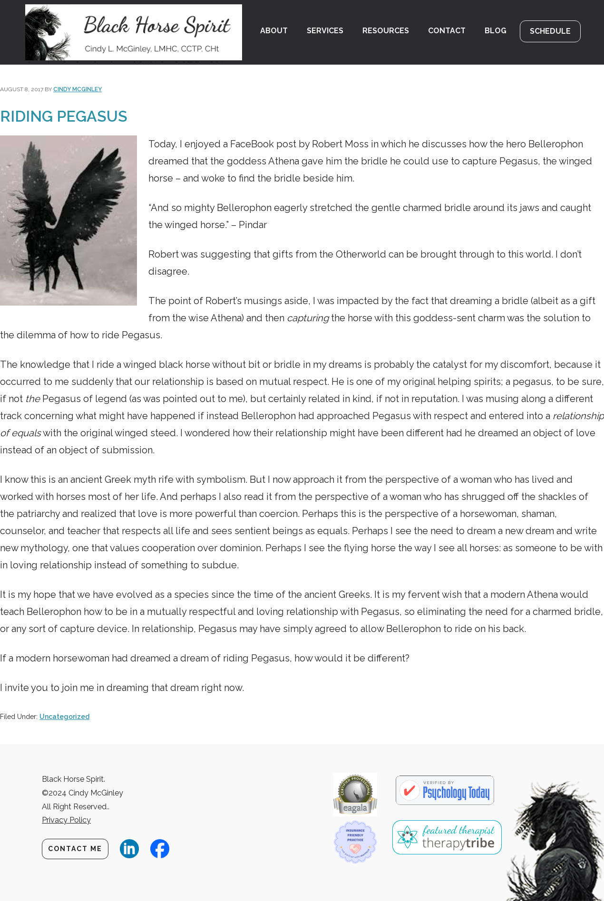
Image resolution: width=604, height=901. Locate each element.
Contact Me (75, 849)
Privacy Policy (66, 819)
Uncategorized (64, 716)
